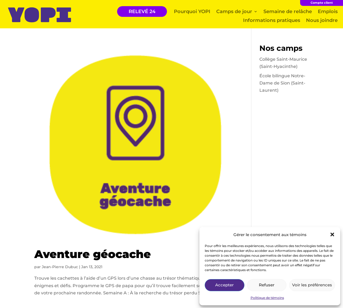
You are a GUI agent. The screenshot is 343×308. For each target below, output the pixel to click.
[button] (332, 234)
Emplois (328, 11)
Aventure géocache (92, 254)
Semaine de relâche (287, 11)
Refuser (266, 284)
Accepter (224, 284)
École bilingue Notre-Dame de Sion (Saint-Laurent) (282, 83)
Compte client (322, 3)
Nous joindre (322, 20)
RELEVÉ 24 (142, 11)
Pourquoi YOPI (192, 11)
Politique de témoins (267, 298)
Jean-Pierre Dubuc (60, 266)
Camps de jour (234, 11)
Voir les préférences (312, 284)
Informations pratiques (271, 20)
